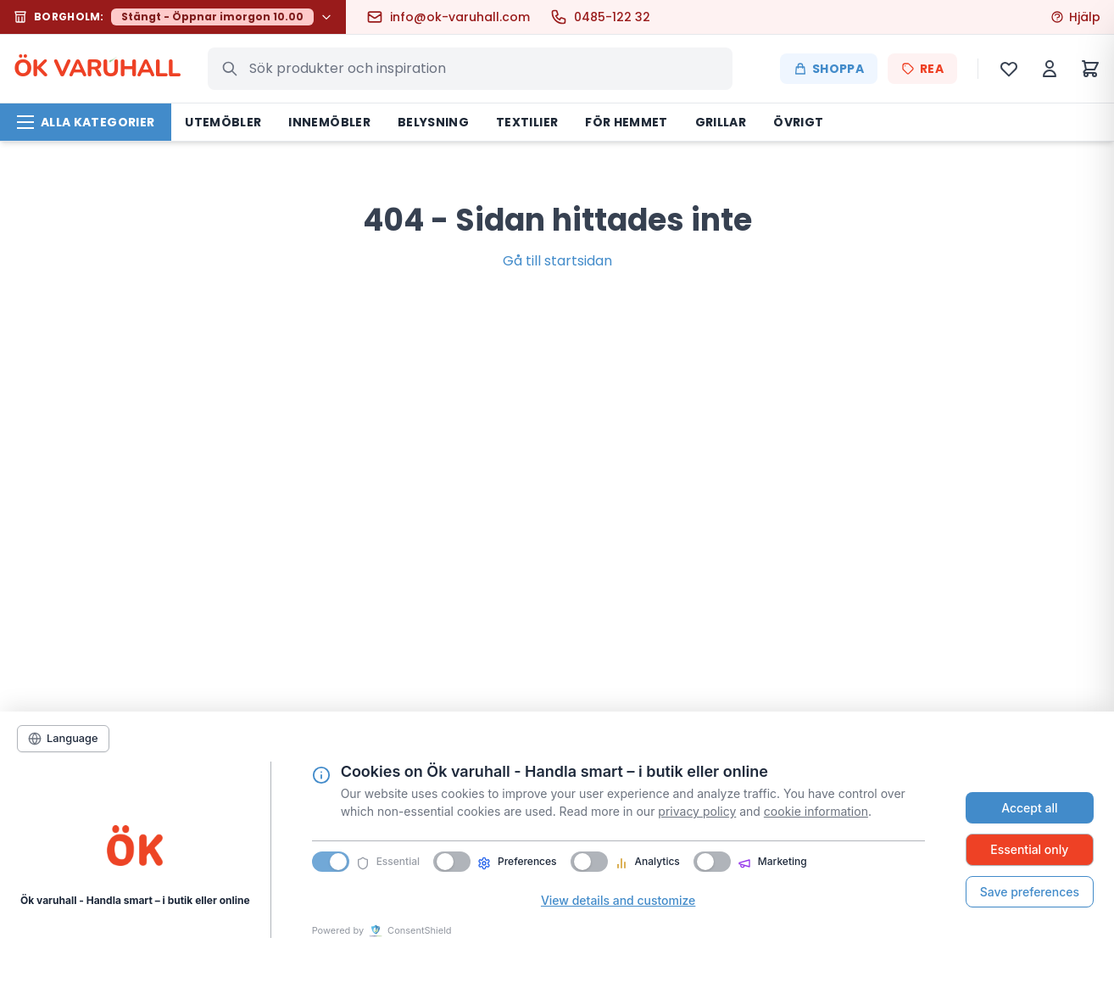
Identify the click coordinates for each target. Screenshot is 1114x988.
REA (922, 68)
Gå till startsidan (557, 261)
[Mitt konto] (1049, 69)
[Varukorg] (1090, 69)
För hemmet (626, 122)
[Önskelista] (1009, 69)
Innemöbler (329, 122)
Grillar (720, 122)
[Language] (63, 738)
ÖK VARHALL (97, 69)
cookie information (816, 811)
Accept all (1029, 808)
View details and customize (618, 900)
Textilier (527, 122)
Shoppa (829, 68)
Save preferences (1029, 892)
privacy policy (697, 811)
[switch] (452, 861)
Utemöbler (223, 122)
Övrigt (798, 122)
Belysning (433, 122)
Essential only (1029, 849)
